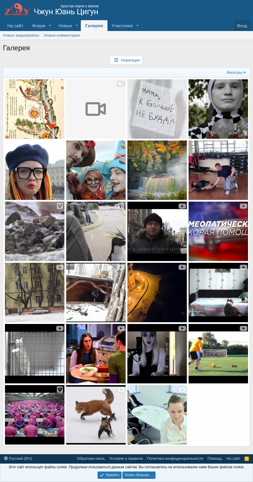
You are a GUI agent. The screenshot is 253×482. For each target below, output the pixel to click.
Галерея (94, 25)
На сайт (15, 25)
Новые (65, 25)
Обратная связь (91, 458)
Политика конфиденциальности (175, 458)
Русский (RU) (18, 458)
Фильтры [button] (234, 72)
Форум (38, 25)
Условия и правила (126, 458)
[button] (50, 25)
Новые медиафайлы (21, 35)
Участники (122, 25)
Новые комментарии (62, 35)
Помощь (215, 458)
